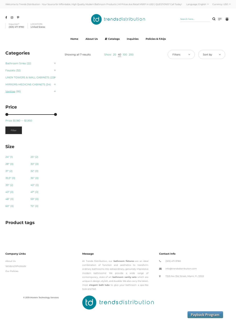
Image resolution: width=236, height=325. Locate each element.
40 (119, 54)
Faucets (10, 70)
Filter (14, 130)
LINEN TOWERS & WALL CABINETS (27, 77)
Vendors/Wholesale (15, 266)
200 (131, 54)
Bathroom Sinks (15, 63)
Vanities (10, 91)
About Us (10, 261)
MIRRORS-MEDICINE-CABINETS (25, 84)
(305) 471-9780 (173, 261)
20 (114, 54)
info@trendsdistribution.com (181, 268)
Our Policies (11, 271)
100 (125, 54)
